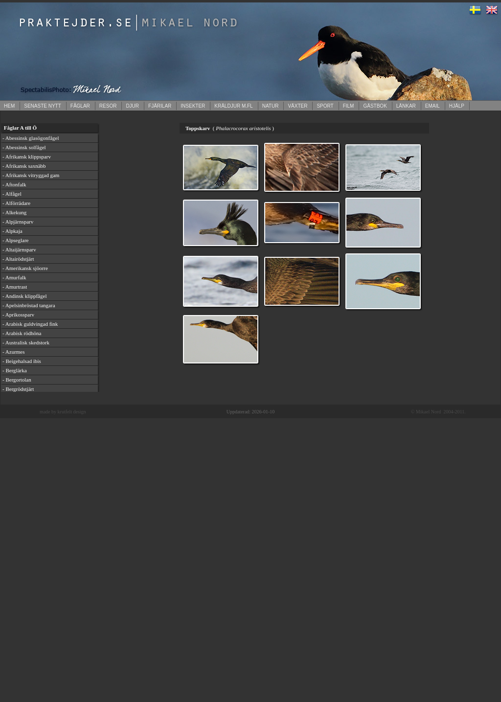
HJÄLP (456, 106)
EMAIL (432, 106)
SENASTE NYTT (42, 106)
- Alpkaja (12, 231)
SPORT (325, 106)
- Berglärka (14, 370)
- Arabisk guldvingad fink (30, 324)
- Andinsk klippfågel (24, 296)
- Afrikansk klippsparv (26, 156)
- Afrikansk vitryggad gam (30, 175)
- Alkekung (14, 212)
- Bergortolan (16, 380)
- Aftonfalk (14, 184)
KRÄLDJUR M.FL (233, 106)
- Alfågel (12, 194)
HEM (9, 106)
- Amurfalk (14, 277)
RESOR (108, 106)
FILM (348, 106)
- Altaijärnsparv (19, 249)
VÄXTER (297, 106)
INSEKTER (193, 106)
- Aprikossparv (18, 314)
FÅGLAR (80, 106)
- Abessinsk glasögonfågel (30, 138)
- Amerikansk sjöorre (25, 268)
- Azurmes (13, 352)
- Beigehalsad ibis (21, 361)
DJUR (132, 106)
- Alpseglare (15, 240)
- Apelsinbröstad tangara (28, 305)
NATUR (270, 106)
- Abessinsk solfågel (24, 147)
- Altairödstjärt (18, 259)
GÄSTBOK (375, 106)
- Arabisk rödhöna (21, 333)
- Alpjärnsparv (17, 222)
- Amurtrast (14, 287)
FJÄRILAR (159, 106)
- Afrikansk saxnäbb (24, 166)
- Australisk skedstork (25, 342)
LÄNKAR (406, 106)
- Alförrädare (16, 203)
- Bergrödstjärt (18, 389)
